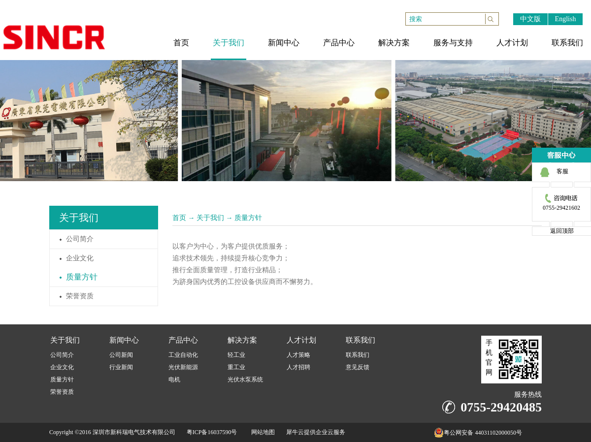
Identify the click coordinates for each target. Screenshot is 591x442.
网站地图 (261, 432)
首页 (179, 217)
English (565, 19)
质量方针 (248, 217)
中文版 (530, 19)
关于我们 (210, 217)
